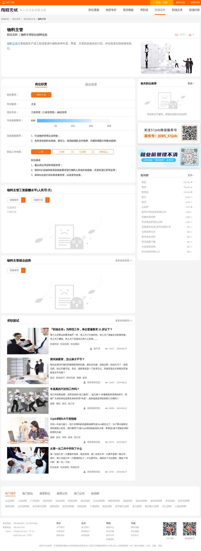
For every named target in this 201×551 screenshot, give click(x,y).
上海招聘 (22, 501)
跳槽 (79, 377)
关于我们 (60, 527)
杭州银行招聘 (40, 506)
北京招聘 (9, 501)
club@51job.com (20, 531)
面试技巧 (60, 377)
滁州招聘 (9, 506)
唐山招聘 (137, 506)
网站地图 (135, 527)
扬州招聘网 (156, 501)
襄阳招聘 (54, 506)
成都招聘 (127, 501)
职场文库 (177, 9)
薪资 (85, 377)
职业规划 (75, 344)
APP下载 (9, 2)
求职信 (144, 9)
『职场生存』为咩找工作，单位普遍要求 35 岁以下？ (81, 329)
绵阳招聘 (82, 506)
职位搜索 (94, 9)
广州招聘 (35, 501)
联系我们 (85, 531)
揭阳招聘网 (114, 501)
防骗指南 (110, 539)
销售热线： (8, 523)
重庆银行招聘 (152, 506)
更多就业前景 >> (123, 260)
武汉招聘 (60, 501)
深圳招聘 (47, 501)
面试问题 (70, 377)
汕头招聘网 (99, 501)
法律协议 (60, 531)
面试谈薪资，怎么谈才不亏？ (67, 359)
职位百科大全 (30, 19)
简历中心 (135, 535)
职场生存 (75, 467)
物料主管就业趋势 (19, 260)
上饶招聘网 (180, 506)
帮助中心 (110, 527)
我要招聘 (195, 2)
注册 (165, 2)
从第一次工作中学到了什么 (66, 448)
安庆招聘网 (68, 506)
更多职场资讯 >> (123, 320)
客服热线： (8, 527)
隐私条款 (60, 535)
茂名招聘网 (141, 501)
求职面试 (13, 320)
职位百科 (16, 19)
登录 (158, 2)
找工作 (71, 403)
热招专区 (111, 9)
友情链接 (85, 535)
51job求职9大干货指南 (63, 418)
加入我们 (85, 527)
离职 (58, 403)
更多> (191, 83)
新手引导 (110, 535)
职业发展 (64, 344)
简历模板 (128, 9)
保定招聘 (107, 506)
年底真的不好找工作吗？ (64, 389)
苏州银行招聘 (122, 506)
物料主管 (12, 43)
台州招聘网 (23, 506)
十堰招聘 (94, 506)
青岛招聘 (170, 501)
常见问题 (110, 531)
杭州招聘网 (184, 501)
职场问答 (194, 9)
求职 (64, 437)
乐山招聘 (166, 506)
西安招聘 (72, 501)
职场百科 (160, 9)
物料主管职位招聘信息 (34, 34)
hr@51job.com (19, 535)
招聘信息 (180, 2)
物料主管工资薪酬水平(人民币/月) (29, 190)
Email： (9, 531)
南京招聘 (85, 501)
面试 (52, 377)
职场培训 (54, 344)
